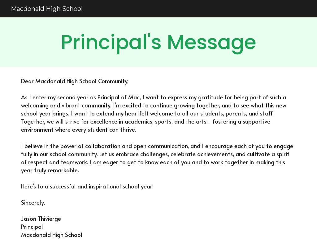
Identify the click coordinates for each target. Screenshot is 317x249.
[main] (159, 42)
